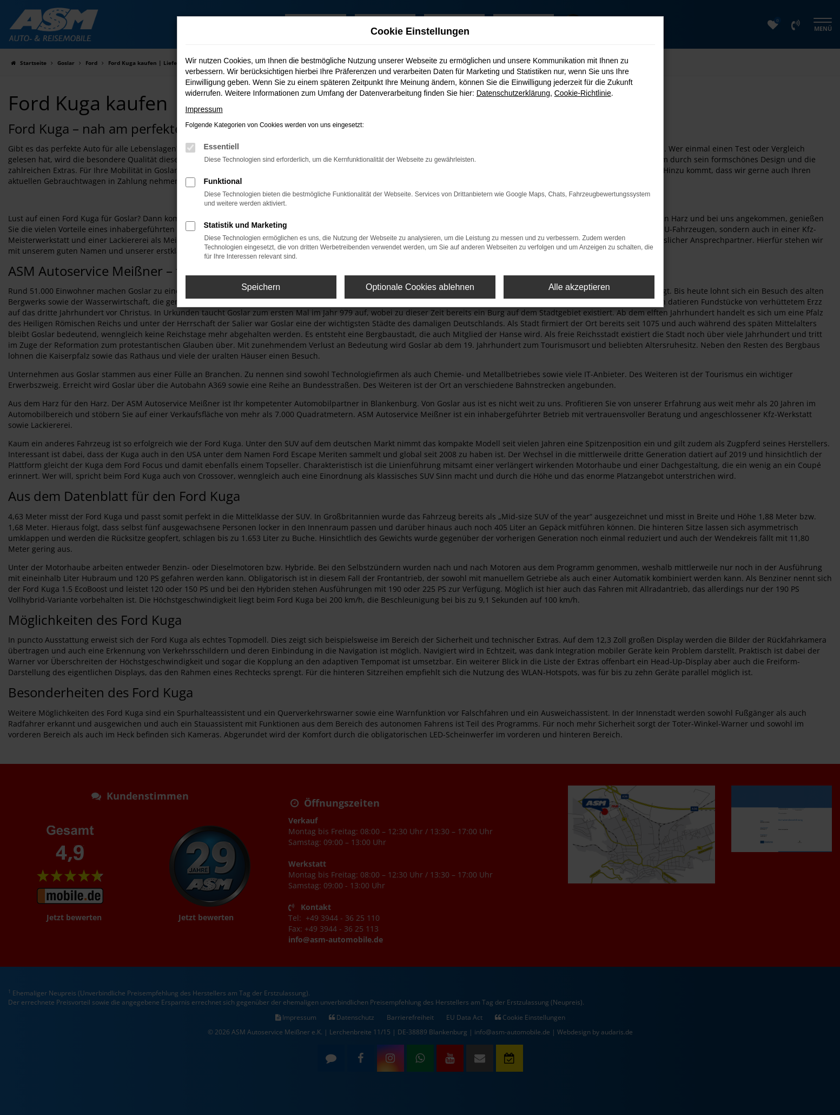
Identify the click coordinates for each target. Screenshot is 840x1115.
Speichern (260, 287)
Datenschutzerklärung (513, 93)
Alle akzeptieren (579, 287)
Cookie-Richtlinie (582, 93)
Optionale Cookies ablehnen (420, 287)
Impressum (204, 109)
